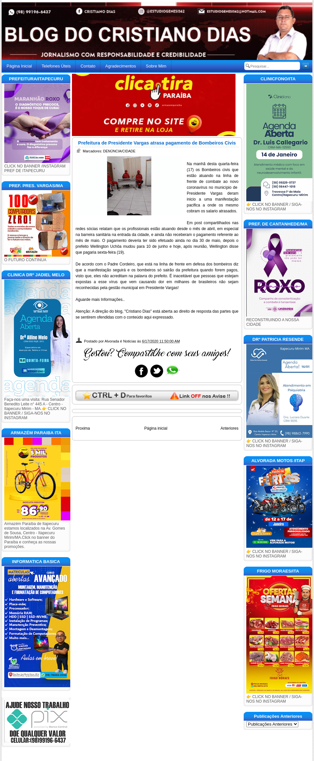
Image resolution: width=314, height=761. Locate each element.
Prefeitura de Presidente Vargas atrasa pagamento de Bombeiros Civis (157, 143)
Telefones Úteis (56, 66)
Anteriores (229, 428)
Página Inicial (19, 66)
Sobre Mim (156, 66)
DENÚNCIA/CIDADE (119, 151)
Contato (88, 66)
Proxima (83, 428)
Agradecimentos (120, 66)
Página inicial (155, 428)
